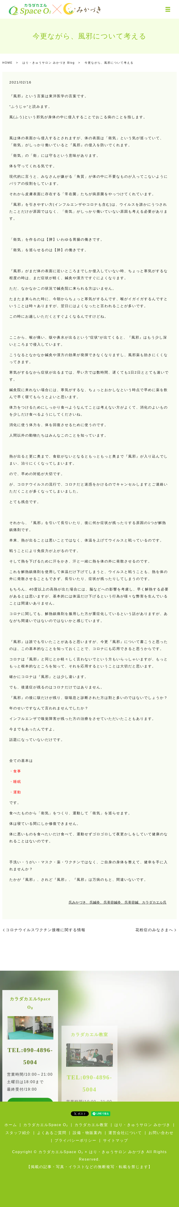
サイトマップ (115, 1140)
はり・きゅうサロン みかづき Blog (48, 62)
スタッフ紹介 (18, 1133)
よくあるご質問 (51, 1133)
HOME (7, 62)
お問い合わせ (161, 1133)
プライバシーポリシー (75, 1140)
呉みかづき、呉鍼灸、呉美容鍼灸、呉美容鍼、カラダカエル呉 (117, 902)
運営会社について (125, 1133)
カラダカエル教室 (91, 1125)
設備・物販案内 (87, 1133)
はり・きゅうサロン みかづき (142, 1125)
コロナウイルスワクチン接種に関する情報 (46, 930)
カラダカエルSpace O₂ (45, 1125)
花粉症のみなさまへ (154, 930)
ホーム (10, 1125)
